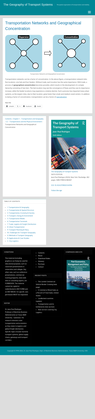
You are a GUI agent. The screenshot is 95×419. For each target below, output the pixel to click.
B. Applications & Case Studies (18, 244)
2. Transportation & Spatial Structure (20, 216)
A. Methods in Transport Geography (20, 241)
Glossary (41, 267)
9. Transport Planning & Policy (18, 235)
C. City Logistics (12, 247)
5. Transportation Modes (16, 224)
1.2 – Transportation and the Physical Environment (24, 127)
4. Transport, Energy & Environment (20, 221)
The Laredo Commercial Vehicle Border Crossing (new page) (46, 290)
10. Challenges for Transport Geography (21, 238)
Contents (8, 124)
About (40, 261)
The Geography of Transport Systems (64, 177)
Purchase (41, 270)
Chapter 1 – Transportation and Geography (28, 124)
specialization (61, 102)
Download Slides (44, 264)
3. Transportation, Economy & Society (20, 219)
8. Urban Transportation (16, 233)
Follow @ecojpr (56, 196)
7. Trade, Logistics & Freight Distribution (21, 230)
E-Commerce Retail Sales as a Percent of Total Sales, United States (47, 298)
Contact (41, 272)
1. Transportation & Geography (18, 213)
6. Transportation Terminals (17, 227)
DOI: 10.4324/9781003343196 (61, 191)
